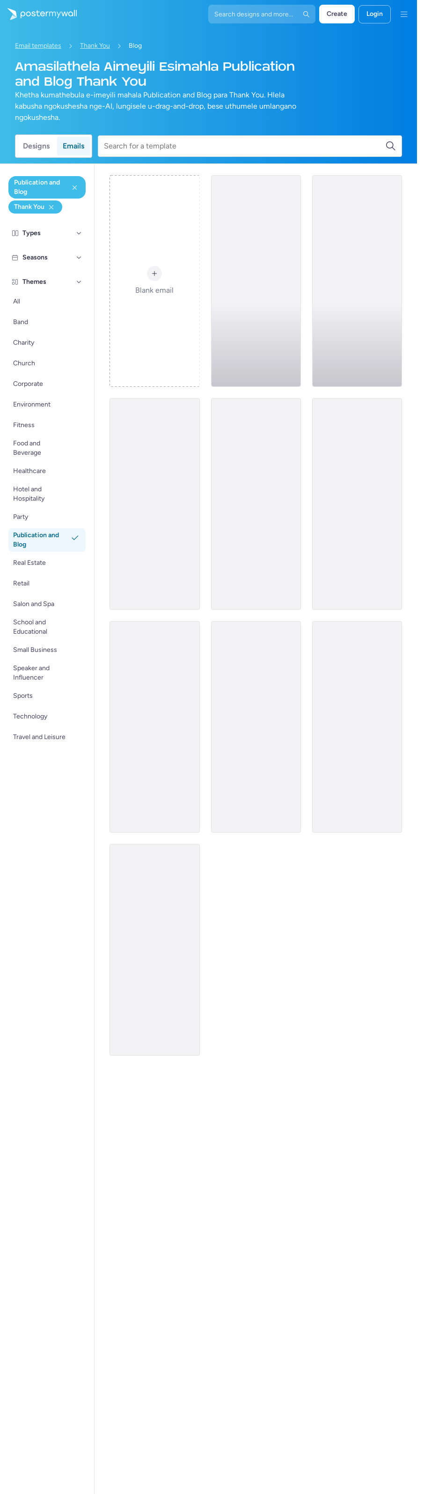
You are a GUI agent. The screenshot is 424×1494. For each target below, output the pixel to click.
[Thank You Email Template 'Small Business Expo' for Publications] (154, 504)
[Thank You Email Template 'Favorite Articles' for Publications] (256, 281)
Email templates (38, 46)
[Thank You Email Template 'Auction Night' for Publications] (357, 504)
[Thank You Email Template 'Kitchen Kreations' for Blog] (154, 950)
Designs (36, 145)
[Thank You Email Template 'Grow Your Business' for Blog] (256, 504)
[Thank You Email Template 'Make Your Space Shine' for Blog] (154, 727)
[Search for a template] (244, 146)
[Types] (79, 233)
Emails (73, 145)
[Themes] (79, 282)
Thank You (95, 46)
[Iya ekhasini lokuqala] (38, 14)
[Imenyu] (404, 14)
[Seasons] (79, 257)
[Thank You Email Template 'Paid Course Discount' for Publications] (256, 727)
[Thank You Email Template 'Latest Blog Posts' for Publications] (357, 281)
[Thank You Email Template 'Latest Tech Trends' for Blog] (357, 727)
